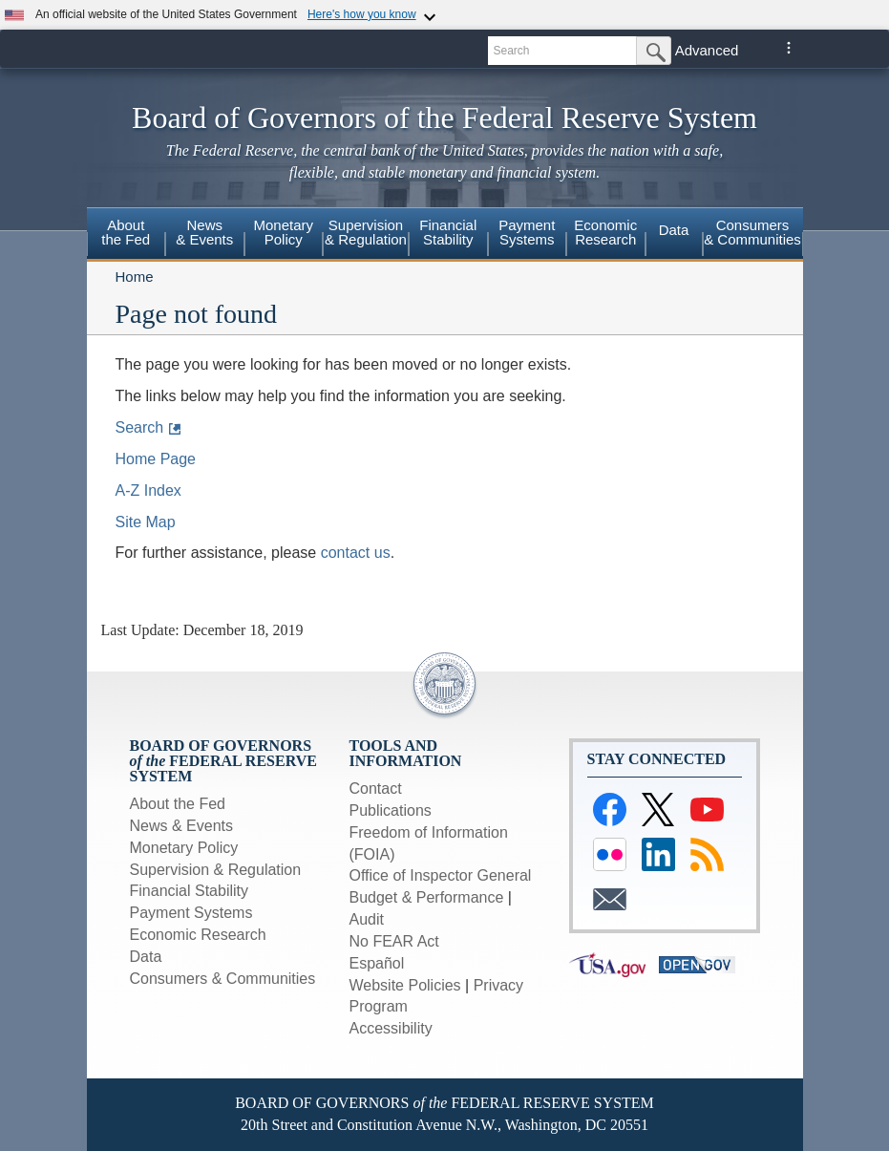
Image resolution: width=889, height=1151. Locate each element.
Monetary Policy (184, 848)
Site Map (146, 522)
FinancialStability (447, 232)
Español (377, 963)
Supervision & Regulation (216, 870)
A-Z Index (148, 490)
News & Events (204, 232)
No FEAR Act (394, 941)
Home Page (156, 459)
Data (674, 230)
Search (140, 427)
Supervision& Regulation (366, 232)
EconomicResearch (605, 232)
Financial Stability (189, 891)
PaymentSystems (526, 232)
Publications (390, 810)
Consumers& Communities (752, 232)
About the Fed (178, 804)
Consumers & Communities (223, 978)
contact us (356, 552)
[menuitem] (126, 235)
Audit (366, 919)
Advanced (707, 50)
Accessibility (391, 1028)
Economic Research (198, 935)
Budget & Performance (426, 897)
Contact (375, 788)
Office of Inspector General (440, 875)
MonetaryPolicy (283, 232)
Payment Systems (191, 913)
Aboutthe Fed (125, 232)
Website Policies (405, 985)
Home (135, 276)
